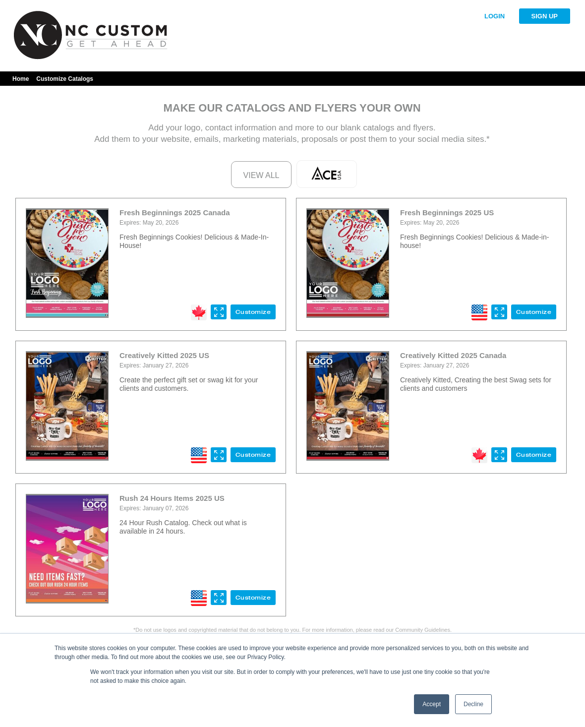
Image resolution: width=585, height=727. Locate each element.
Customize (253, 311)
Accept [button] (431, 704)
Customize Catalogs (64, 78)
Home (20, 78)
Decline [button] (473, 704)
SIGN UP (544, 16)
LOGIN (494, 16)
